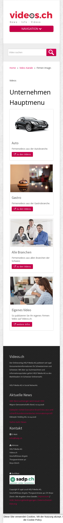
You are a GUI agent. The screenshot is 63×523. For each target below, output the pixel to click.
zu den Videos (22, 154)
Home (12, 67)
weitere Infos (22, 324)
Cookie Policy (34, 519)
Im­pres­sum (43, 496)
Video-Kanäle (26, 67)
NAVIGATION (31, 28)
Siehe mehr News (17, 422)
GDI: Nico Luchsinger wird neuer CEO (26, 401)
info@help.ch (15, 438)
